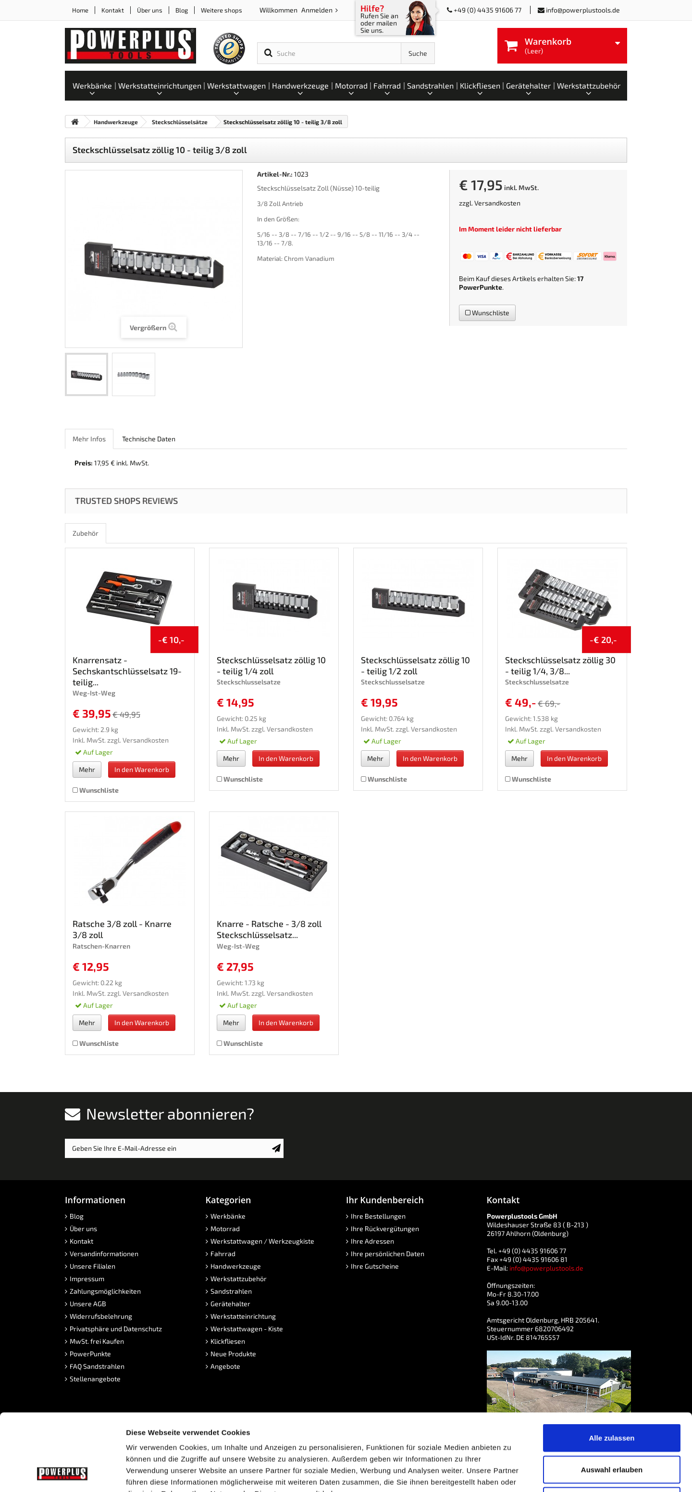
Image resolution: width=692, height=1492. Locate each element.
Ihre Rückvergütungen (385, 1228)
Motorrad (225, 1228)
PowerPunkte (480, 287)
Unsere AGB (88, 1303)
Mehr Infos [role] (89, 439)
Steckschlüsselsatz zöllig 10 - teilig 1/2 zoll (415, 665)
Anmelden (317, 10)
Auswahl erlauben (612, 1397)
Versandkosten (497, 203)
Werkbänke (228, 1216)
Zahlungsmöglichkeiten (105, 1291)
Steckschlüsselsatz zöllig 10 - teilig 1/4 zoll (271, 665)
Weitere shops (221, 10)
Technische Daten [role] (148, 439)
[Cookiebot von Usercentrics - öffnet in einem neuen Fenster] (62, 1473)
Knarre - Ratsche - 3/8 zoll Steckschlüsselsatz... (269, 929)
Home (80, 10)
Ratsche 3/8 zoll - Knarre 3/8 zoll (122, 929)
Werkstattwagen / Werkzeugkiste (262, 1241)
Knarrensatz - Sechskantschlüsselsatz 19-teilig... (127, 671)
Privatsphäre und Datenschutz (116, 1329)
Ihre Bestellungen (378, 1216)
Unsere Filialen (92, 1266)
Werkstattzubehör (238, 1278)
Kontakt (112, 10)
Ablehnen (611, 1429)
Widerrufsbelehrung (101, 1316)
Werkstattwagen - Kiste (246, 1329)
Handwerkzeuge (235, 1266)
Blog (181, 10)
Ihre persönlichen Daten (387, 1253)
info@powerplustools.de (583, 10)
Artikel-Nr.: (275, 174)
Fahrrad (222, 1253)
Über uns (149, 10)
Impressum (87, 1278)
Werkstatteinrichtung (243, 1316)
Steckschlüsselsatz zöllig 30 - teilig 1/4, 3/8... (560, 665)
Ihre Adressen (372, 1241)
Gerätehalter (230, 1303)
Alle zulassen (611, 1366)
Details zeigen (511, 1473)
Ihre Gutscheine (375, 1266)
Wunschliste (487, 313)
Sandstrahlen (231, 1291)
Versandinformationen (104, 1253)
